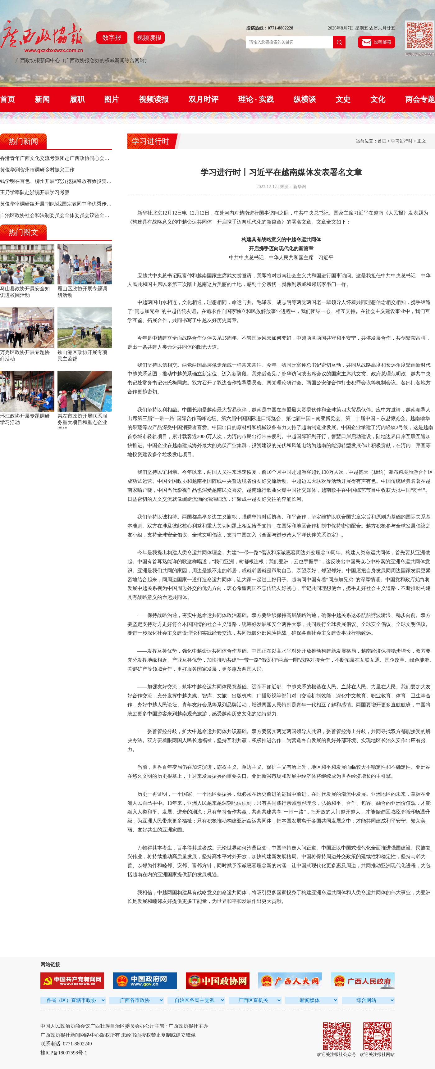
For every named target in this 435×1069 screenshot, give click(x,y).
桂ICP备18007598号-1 (63, 1052)
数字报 (112, 37)
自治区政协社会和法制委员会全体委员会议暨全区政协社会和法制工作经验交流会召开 (94, 215)
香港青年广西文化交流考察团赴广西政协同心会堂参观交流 (64, 158)
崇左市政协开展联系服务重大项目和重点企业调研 (82, 422)
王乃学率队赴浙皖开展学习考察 (35, 192)
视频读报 (149, 37)
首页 (7, 99)
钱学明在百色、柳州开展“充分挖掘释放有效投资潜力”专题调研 (69, 181)
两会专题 (420, 99)
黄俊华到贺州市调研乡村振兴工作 (37, 169)
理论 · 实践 (256, 99)
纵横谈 (305, 99)
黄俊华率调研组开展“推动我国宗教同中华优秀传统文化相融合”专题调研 (79, 203)
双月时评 (203, 99)
